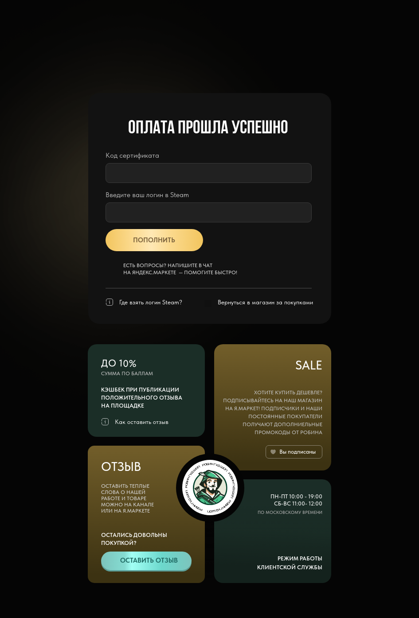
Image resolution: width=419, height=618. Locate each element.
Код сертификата (132, 155)
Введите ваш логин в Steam (147, 194)
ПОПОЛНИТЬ (154, 240)
